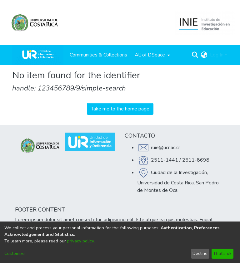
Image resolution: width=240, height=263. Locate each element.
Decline (200, 253)
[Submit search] (195, 55)
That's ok (222, 253)
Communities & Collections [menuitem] (98, 54)
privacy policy (80, 241)
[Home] (37, 55)
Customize (14, 253)
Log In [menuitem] (216, 54)
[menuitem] (151, 55)
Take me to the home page (120, 108)
